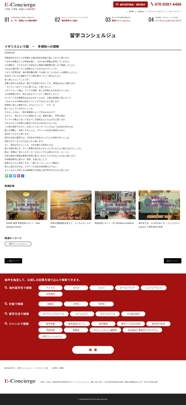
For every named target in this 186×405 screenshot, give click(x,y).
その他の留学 (133, 314)
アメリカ (50, 288)
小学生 (76, 304)
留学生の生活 (158, 324)
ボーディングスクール (53, 314)
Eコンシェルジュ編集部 (105, 330)
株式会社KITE (9, 368)
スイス (101, 288)
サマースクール (107, 314)
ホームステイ (82, 314)
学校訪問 (50, 330)
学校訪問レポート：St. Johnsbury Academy (114, 225)
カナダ (76, 288)
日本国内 (50, 294)
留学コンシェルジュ (18, 244)
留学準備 (50, 324)
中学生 (101, 304)
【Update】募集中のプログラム (142, 330)
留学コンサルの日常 (131, 324)
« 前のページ (13, 261)
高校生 (50, 304)
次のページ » (173, 261)
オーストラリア (127, 288)
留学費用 (103, 324)
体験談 (76, 330)
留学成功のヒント (77, 324)
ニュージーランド (153, 288)
